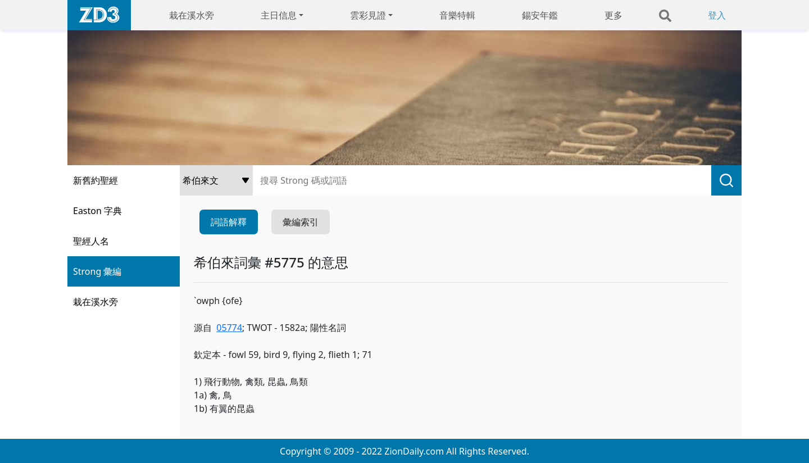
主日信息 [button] (279, 15)
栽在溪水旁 (191, 15)
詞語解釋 (229, 222)
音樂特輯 (457, 15)
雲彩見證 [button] (368, 15)
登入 (717, 15)
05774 (229, 327)
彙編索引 (301, 222)
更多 (613, 15)
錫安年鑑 (540, 15)
